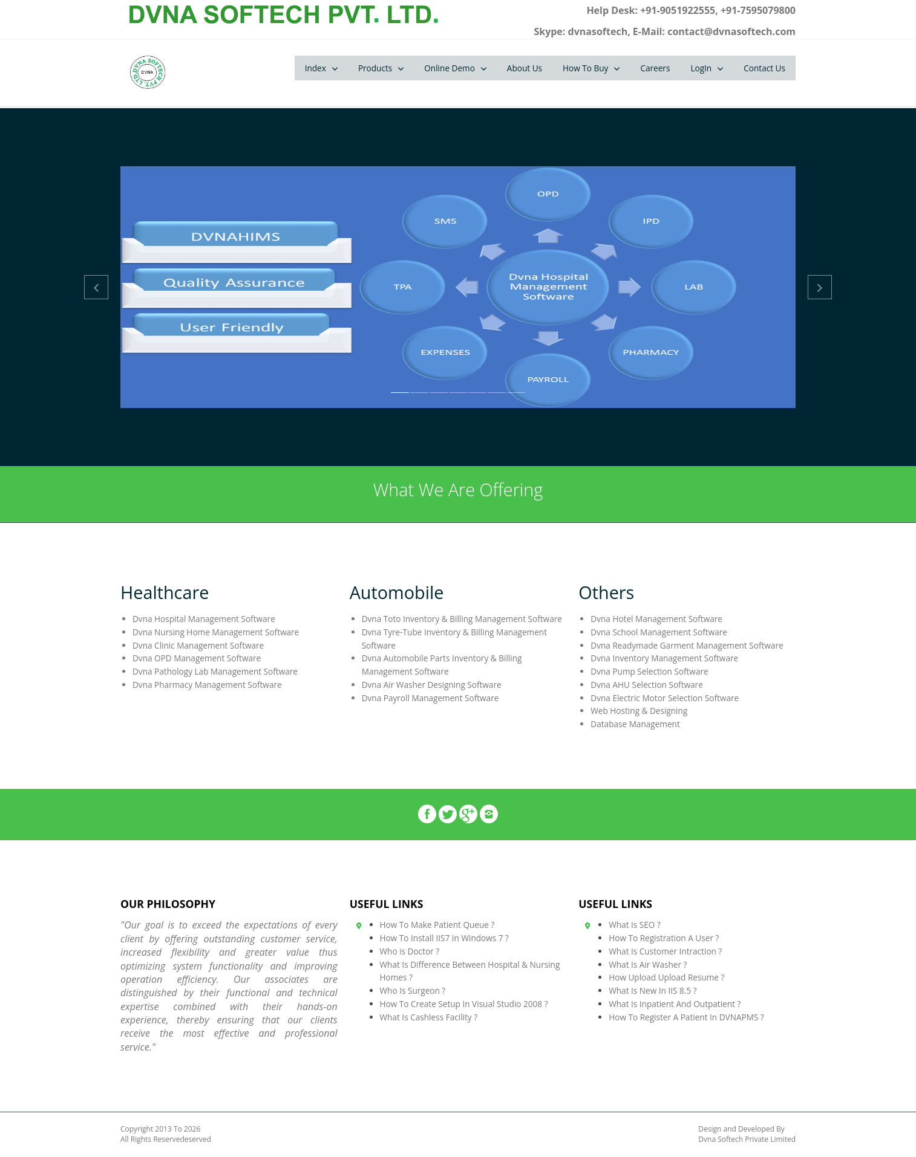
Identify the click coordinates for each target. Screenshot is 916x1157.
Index (315, 68)
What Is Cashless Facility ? (429, 1017)
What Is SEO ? (635, 924)
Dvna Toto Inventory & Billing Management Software (462, 618)
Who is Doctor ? (410, 951)
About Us (524, 68)
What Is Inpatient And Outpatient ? (675, 1004)
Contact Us (764, 68)
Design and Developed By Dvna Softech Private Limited (747, 1134)
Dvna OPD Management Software (196, 658)
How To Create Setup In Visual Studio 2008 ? (464, 1004)
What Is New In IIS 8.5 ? (652, 990)
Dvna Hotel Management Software (656, 618)
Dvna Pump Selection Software (649, 671)
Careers (655, 68)
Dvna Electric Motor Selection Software (664, 698)
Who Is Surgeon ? (413, 990)
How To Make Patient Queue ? (437, 924)
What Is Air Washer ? (648, 964)
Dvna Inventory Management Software (664, 658)
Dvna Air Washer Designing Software (432, 684)
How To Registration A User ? (664, 938)
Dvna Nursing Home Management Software (215, 632)
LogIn (701, 68)
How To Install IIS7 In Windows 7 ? (444, 938)
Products (375, 68)
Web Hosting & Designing (638, 710)
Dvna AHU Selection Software (646, 684)
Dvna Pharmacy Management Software (207, 684)
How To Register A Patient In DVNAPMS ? (686, 1017)
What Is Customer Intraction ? (665, 951)
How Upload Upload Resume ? (666, 977)
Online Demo (449, 68)
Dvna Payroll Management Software (430, 698)
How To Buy (585, 68)
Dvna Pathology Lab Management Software (215, 671)
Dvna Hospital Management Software (203, 618)
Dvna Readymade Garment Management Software (686, 645)
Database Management (634, 724)
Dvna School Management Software (658, 632)
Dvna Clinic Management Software (198, 645)
